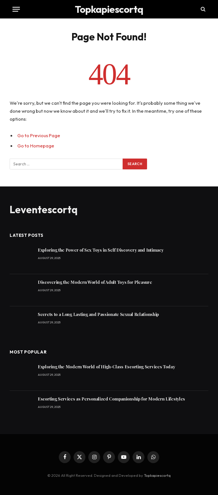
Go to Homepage (35, 146)
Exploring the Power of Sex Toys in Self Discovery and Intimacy (100, 249)
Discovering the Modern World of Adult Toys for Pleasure (95, 281)
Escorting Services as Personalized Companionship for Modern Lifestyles (111, 398)
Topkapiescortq (157, 475)
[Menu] (16, 9)
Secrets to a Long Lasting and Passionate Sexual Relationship (98, 314)
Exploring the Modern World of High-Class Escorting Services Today (106, 366)
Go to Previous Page (38, 135)
